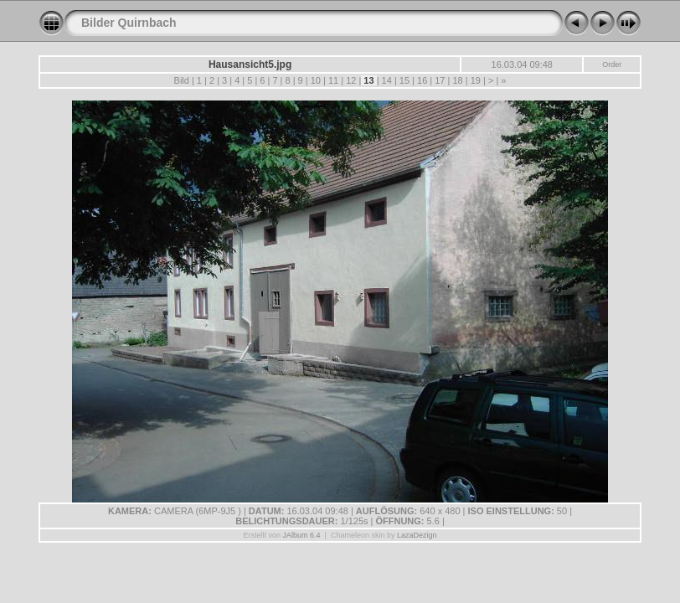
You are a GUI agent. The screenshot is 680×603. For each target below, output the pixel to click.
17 (439, 80)
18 (457, 80)
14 (386, 80)
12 (350, 80)
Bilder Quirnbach (129, 22)
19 (475, 80)
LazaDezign (417, 535)
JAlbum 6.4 (302, 535)
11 (333, 80)
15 (404, 80)
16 (422, 80)
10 (315, 80)
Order (611, 64)
